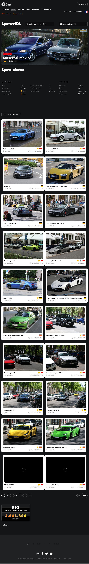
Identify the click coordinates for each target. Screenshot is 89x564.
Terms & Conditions (44, 559)
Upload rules (46, 9)
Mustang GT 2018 (56, 373)
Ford (47, 373)
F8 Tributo (11, 448)
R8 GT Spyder (11, 223)
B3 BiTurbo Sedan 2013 (16, 336)
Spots (13, 9)
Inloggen (77, 11)
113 (30, 495)
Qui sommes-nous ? (34, 544)
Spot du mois (18, 14)
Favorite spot (7, 54)
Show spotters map (11, 114)
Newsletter (57, 544)
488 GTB (11, 410)
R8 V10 (9, 298)
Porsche (49, 149)
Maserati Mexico (17, 57)
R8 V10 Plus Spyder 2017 (58, 186)
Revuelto (58, 261)
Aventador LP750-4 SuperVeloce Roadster (72, 298)
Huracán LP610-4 (61, 448)
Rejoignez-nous (24, 9)
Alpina (5, 336)
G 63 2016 (60, 336)
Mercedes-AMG (51, 336)
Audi (4, 149)
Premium (5, 14)
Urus (15, 373)
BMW (6, 485)
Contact (47, 544)
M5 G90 (11, 485)
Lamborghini (8, 261)
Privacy (57, 559)
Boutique (35, 9)
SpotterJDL (8, 151)
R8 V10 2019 (11, 149)
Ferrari (5, 410)
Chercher (82, 4)
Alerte (67, 11)
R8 (9, 186)
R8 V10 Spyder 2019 (57, 223)
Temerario (17, 261)
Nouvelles (5, 9)
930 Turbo (55, 149)
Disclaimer (67, 559)
